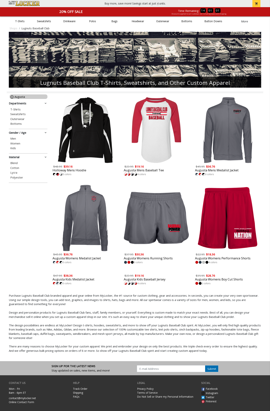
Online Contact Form (21, 402)
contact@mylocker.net (22, 398)
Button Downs (213, 21)
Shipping (78, 392)
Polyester (16, 177)
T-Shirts (20, 21)
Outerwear (162, 21)
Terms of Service (147, 392)
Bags (114, 21)
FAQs (76, 396)
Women (15, 143)
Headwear (138, 21)
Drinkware (69, 21)
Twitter (207, 397)
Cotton (14, 167)
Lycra (13, 172)
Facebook (209, 388)
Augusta (17, 97)
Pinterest (209, 401)
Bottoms (186, 21)
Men (13, 138)
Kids (13, 148)
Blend (14, 163)
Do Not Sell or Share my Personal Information (165, 396)
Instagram (209, 393)
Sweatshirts (44, 21)
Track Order (80, 388)
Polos (92, 21)
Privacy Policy (145, 388)
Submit (211, 369)
